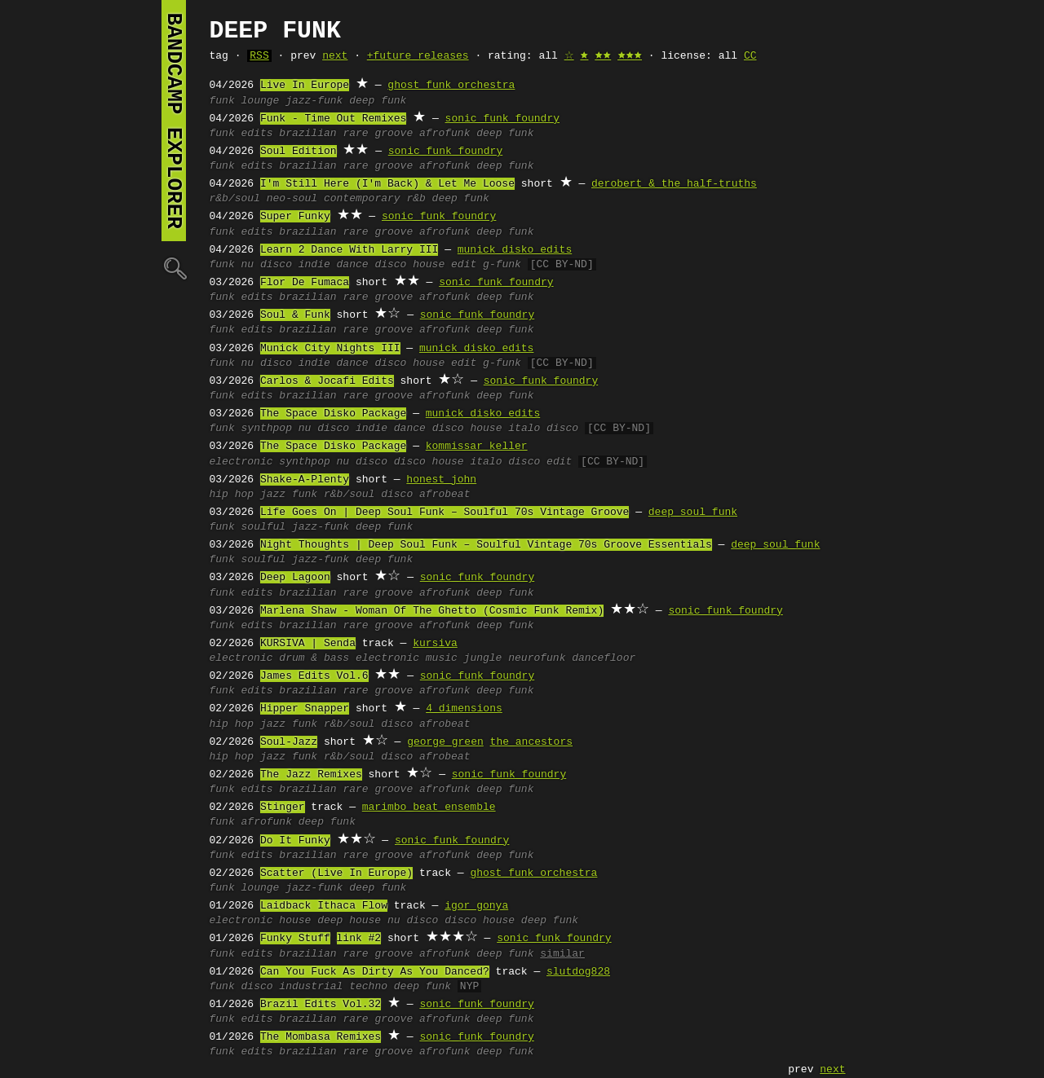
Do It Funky (295, 841)
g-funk (502, 264)
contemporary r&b (375, 198)
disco (397, 494)
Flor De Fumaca (304, 282)
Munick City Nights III (330, 348)
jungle (483, 658)
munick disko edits (515, 250)
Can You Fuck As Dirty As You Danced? (374, 972)
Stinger (282, 807)
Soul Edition (298, 151)
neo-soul (292, 198)
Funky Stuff (295, 938)
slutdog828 (578, 972)
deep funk (377, 101)
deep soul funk (692, 512)
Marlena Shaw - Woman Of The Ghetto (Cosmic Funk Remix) (432, 611)
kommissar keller (477, 446)
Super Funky (295, 216)
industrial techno (333, 986)
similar (562, 954)
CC (750, 56)
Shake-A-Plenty (304, 480)
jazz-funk (314, 101)
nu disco (266, 264)
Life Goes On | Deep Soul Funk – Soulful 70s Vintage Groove (444, 512)
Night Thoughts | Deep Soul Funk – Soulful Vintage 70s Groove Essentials (486, 545)
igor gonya (476, 906)
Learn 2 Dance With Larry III (349, 250)
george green (445, 742)
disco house (409, 264)
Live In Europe (304, 85)
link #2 (359, 938)
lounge (260, 101)
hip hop (232, 494)
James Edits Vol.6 (314, 676)
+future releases (418, 56)
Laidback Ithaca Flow (323, 906)
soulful (263, 527)
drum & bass (314, 658)
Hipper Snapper (304, 709)
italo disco (543, 428)
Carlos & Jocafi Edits (327, 381)
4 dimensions (464, 709)
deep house (349, 920)
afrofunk (444, 133)
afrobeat (444, 494)
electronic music (407, 658)
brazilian (307, 133)
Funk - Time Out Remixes (333, 119)
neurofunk (536, 658)
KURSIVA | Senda (308, 643)
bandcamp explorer (173, 120)
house (295, 920)
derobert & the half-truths (674, 184)
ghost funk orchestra (451, 85)
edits (257, 133)
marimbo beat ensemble (429, 807)
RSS (259, 56)
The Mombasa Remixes (320, 1037)
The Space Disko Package (333, 414)
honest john (441, 480)
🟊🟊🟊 (629, 56)
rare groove (378, 133)
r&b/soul (235, 198)
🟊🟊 (603, 56)
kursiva (435, 643)
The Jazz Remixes (311, 775)
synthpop (266, 428)
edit (463, 264)
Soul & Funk (295, 315)
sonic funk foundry (502, 119)
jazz (272, 494)
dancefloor (603, 658)
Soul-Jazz (288, 742)
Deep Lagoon (295, 577)
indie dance (334, 264)
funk (222, 101)
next (334, 56)
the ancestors (531, 742)
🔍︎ (173, 267)
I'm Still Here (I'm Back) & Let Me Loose (387, 184)
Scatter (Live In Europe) (336, 873)
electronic (241, 462)
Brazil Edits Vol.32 (320, 1004)
